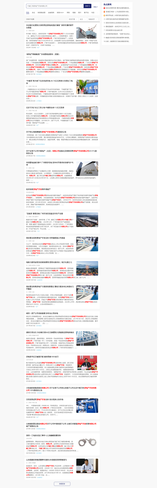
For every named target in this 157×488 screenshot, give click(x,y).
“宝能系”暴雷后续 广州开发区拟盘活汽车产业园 (44, 213)
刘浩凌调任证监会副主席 (114, 30)
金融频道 (39, 350)
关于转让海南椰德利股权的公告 (46, 132)
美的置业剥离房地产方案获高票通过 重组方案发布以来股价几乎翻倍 (50, 287)
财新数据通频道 (40, 144)
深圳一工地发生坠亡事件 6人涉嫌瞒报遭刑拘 (43, 435)
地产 (38, 47)
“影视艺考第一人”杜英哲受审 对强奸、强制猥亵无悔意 (124, 12)
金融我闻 (39, 280)
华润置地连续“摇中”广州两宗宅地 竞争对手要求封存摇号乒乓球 (49, 163)
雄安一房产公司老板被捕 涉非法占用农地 (42, 313)
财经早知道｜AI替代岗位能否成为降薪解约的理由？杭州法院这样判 (128, 15)
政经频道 (39, 74)
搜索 (87, 6)
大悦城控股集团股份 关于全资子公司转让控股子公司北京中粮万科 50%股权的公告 (61, 389)
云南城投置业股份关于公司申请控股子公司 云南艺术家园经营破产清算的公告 (61, 425)
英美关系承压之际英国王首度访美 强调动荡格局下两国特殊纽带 (127, 23)
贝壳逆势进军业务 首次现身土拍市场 (44, 399)
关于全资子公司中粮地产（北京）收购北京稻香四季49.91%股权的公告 (61, 152)
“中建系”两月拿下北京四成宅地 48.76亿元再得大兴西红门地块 (49, 82)
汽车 (38, 231)
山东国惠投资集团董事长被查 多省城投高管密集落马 (46, 460)
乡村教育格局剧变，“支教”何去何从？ (118, 34)
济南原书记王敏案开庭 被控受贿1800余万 (42, 357)
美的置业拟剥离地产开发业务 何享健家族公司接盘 (45, 238)
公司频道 (39, 101)
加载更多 (62, 484)
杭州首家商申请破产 (38, 189)
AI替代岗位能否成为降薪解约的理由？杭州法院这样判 (124, 19)
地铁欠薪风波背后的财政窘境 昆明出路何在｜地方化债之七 (49, 262)
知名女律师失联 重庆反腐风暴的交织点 (119, 8)
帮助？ (96, 7)
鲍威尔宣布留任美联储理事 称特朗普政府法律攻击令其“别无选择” (128, 38)
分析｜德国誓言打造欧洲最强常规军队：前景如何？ (123, 41)
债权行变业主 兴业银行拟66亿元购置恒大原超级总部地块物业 (50, 332)
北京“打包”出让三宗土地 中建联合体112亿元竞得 (45, 107)
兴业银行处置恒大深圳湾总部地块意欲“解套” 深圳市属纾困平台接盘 (49, 26)
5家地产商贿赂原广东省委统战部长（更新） (43, 54)
